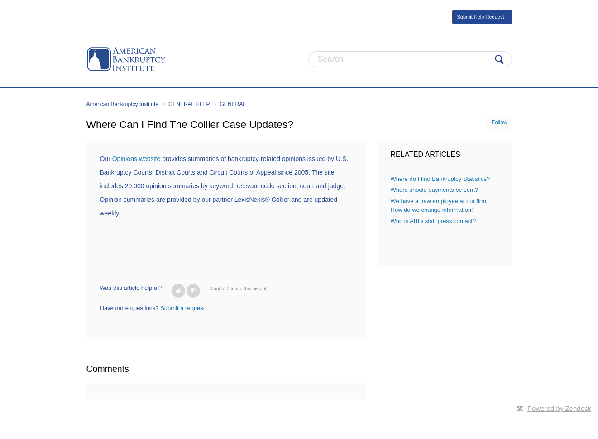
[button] (178, 291)
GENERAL (232, 104)
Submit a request (182, 308)
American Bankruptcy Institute (122, 104)
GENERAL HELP (189, 104)
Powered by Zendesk (559, 408)
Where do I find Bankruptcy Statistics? (440, 179)
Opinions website (136, 158)
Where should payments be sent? (434, 189)
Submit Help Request (480, 17)
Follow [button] (499, 122)
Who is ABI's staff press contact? (433, 221)
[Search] (410, 59)
